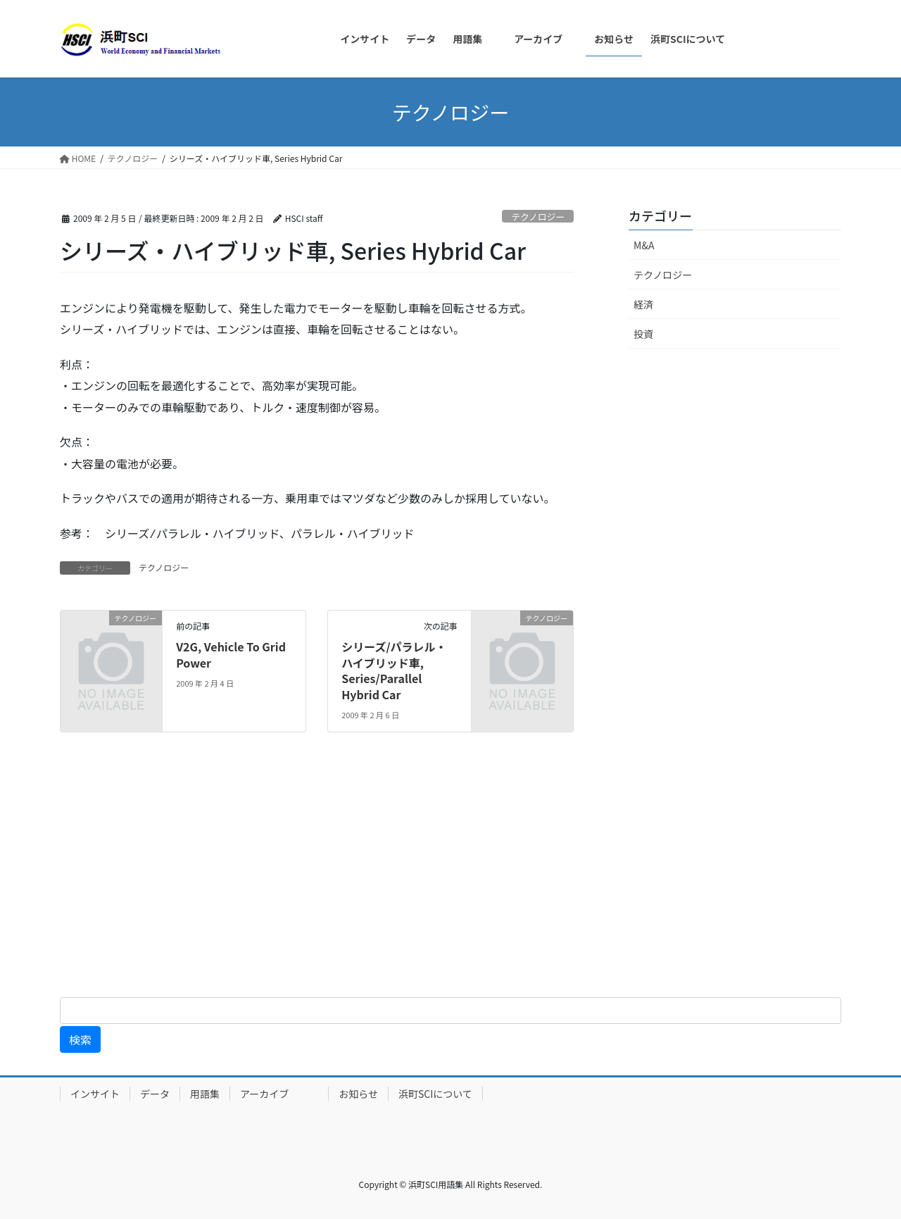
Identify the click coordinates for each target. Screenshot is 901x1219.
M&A (644, 245)
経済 (643, 304)
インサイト (95, 1094)
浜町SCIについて (435, 1094)
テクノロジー (538, 216)
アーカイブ (279, 1094)
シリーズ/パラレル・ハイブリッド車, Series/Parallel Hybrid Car (393, 670)
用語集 (205, 1094)
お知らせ (358, 1094)
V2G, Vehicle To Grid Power (231, 654)
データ (155, 1094)
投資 (643, 334)
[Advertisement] (422, 876)
